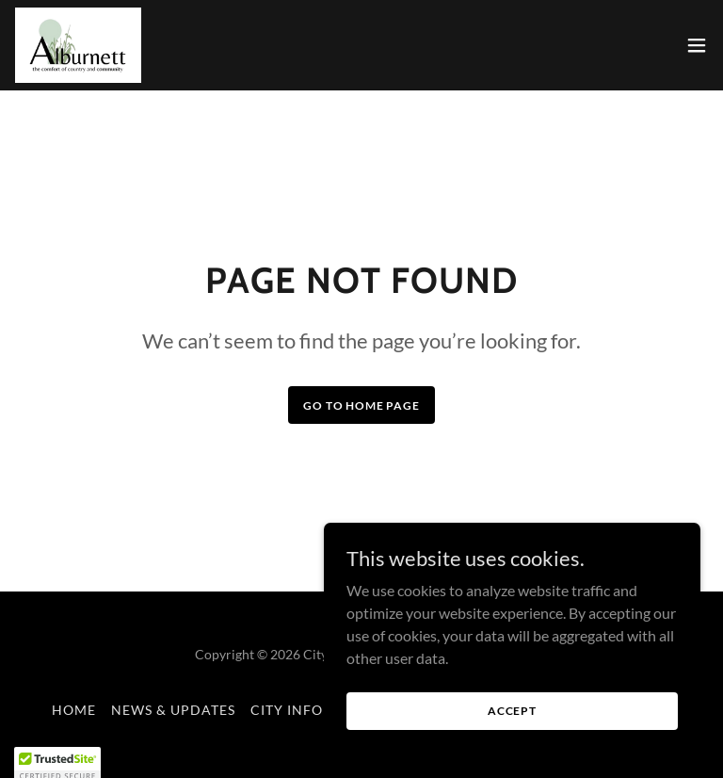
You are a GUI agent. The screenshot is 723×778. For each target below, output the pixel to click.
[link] (78, 45)
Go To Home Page (361, 405)
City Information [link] (320, 710)
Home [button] (74, 710)
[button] (696, 45)
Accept (512, 736)
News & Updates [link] (173, 710)
